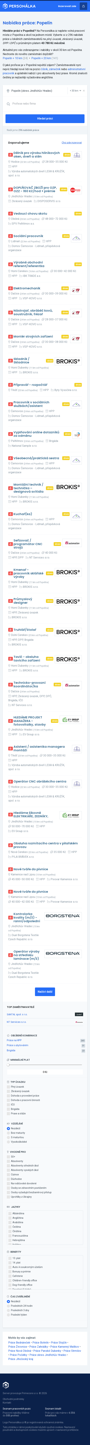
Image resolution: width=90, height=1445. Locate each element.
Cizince (13, 1174)
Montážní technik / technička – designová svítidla (29, 488)
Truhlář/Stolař (25, 630)
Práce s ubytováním (17, 1045)
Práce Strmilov (72, 1350)
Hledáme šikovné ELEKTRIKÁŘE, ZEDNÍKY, (31, 814)
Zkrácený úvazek (18, 1091)
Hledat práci (45, 118)
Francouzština (18, 1235)
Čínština (14, 1231)
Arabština (15, 1222)
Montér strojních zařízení (33, 336)
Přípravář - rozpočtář (30, 385)
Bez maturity (16, 1133)
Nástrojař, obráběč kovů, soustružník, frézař (33, 312)
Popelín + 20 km (41, 58)
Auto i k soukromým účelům (25, 1267)
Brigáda (11, 1050)
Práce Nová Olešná (19, 1350)
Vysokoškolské (17, 1141)
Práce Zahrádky (38, 1346)
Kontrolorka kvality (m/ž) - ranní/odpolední (27, 917)
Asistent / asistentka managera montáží (39, 748)
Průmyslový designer (23, 600)
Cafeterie (15, 1276)
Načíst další (45, 991)
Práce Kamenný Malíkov (64, 1346)
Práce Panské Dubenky (47, 1350)
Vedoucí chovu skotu (30, 213)
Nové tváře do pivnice (31, 869)
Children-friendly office (22, 1280)
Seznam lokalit (53, 1408)
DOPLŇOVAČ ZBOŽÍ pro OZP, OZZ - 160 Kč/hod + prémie (35, 189)
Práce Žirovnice (17, 1346)
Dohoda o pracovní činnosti (23, 1100)
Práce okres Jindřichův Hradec (47, 1355)
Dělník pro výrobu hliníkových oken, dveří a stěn (37, 154)
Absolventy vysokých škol (22, 1170)
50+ (11, 1156)
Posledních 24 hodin (20, 1306)
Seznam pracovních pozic (17, 1408)
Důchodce (14, 1179)
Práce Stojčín (59, 1342)
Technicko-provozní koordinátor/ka (30, 684)
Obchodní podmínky (13, 1399)
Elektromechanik (27, 288)
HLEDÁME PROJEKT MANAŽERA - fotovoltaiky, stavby (30, 721)
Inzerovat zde (67, 6)
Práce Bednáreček (19, 1342)
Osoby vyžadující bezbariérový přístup (29, 1192)
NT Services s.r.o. (16, 1022)
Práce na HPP (14, 1040)
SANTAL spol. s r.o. (17, 1014)
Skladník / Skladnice (21, 360)
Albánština (16, 1213)
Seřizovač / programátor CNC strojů (28, 544)
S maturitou (15, 1137)
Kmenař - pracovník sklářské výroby (28, 573)
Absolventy (15, 1161)
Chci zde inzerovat (72, 142)
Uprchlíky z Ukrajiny (19, 1197)
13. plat (14, 1258)
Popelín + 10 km (12, 58)
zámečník (55, 69)
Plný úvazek (15, 1086)
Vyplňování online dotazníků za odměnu (36, 434)
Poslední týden (17, 1314)
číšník (44, 69)
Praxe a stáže (16, 1113)
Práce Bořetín (40, 1342)
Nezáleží (13, 1128)
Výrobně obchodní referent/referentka (29, 264)
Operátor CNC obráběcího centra (40, 781)
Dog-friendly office (20, 1285)
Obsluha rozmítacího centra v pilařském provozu (46, 845)
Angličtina (15, 1218)
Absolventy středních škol (23, 1165)
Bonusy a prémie (19, 1271)
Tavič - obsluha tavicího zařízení (27, 658)
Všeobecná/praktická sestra (36, 458)
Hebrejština (16, 1240)
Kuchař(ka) (23, 514)
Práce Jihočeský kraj (20, 1359)
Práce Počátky (18, 1355)
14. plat (14, 1262)
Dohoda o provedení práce (23, 1095)
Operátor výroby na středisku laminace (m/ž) (27, 955)
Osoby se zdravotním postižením (26, 1188)
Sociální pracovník (28, 236)
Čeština (14, 1227)
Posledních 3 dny (18, 1310)
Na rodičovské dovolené (22, 1183)
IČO (11, 1104)
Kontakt (7, 1402)
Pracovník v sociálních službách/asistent (31, 404)
